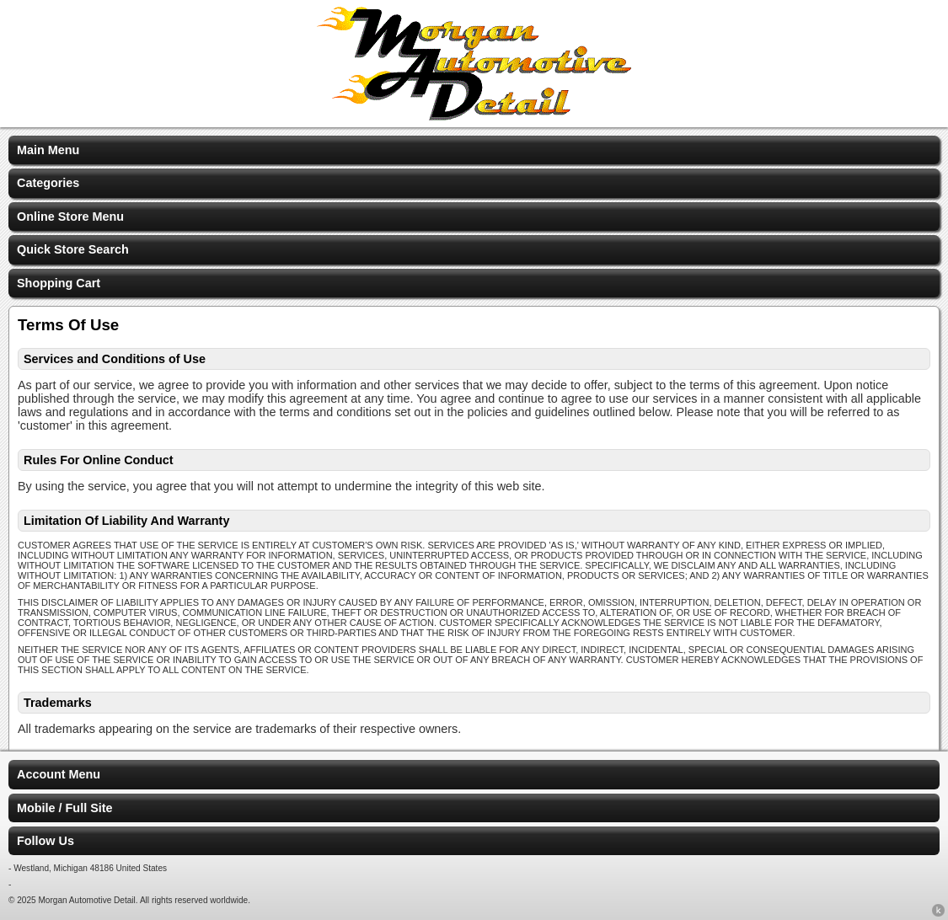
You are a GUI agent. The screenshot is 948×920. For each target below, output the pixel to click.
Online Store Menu (70, 216)
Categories (48, 183)
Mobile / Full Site (65, 808)
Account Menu (58, 774)
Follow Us (45, 841)
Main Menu (48, 150)
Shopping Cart (58, 283)
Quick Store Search (73, 249)
